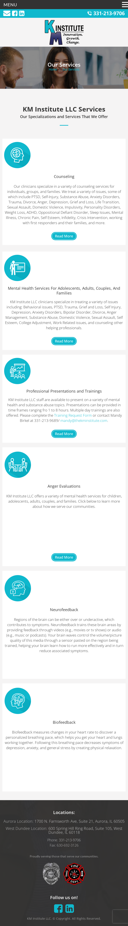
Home (53, 69)
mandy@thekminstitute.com (83, 420)
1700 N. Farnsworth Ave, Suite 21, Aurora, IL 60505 (79, 821)
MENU (10, 4)
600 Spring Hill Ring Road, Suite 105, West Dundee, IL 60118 (85, 830)
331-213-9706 (109, 13)
